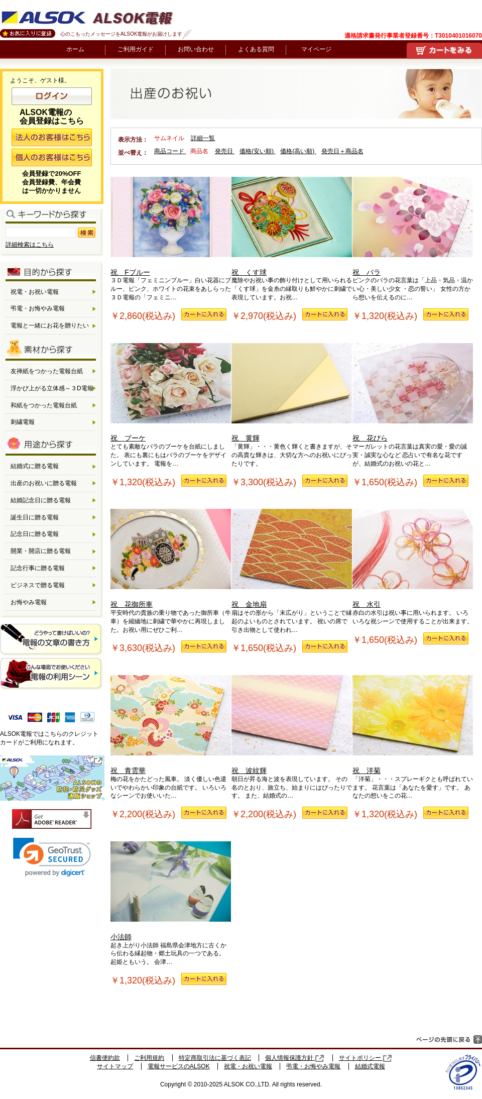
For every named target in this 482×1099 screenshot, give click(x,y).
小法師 (170, 891)
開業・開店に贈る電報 (41, 551)
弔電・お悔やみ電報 (38, 308)
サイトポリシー (365, 1057)
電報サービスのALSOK (179, 1066)
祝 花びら (412, 393)
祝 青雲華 (170, 725)
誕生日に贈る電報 (35, 517)
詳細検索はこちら (30, 244)
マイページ (316, 49)
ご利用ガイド (135, 49)
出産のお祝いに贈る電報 (44, 483)
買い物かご (444, 50)
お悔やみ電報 (29, 602)
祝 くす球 (291, 226)
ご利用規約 (149, 1057)
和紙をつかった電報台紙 (44, 405)
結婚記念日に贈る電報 (41, 500)
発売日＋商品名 (342, 151)
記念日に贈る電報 (35, 533)
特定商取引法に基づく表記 (215, 1057)
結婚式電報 (370, 1066)
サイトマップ (115, 1066)
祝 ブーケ (170, 393)
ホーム (75, 49)
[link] (52, 857)
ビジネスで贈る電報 (38, 585)
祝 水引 (412, 558)
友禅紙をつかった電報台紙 (47, 371)
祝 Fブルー (170, 226)
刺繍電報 (23, 421)
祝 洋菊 (412, 725)
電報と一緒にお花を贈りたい (50, 325)
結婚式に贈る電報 (35, 466)
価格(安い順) (257, 151)
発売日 (224, 151)
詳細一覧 (203, 138)
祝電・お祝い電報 (35, 291)
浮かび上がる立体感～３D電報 (52, 388)
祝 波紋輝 (291, 725)
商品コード (170, 151)
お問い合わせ (196, 49)
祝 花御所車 (170, 558)
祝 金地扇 (291, 558)
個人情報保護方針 (294, 1057)
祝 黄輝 (291, 393)
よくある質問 (256, 49)
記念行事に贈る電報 (38, 568)
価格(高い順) (298, 151)
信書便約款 (105, 1057)
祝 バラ (412, 226)
